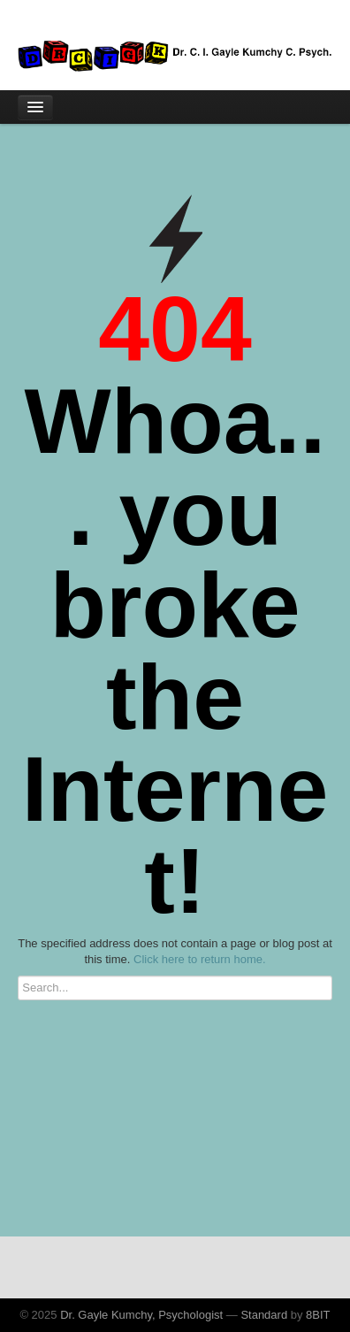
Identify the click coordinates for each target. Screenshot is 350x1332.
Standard (263, 1314)
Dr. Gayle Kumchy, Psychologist (141, 1314)
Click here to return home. (199, 959)
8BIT (318, 1314)
